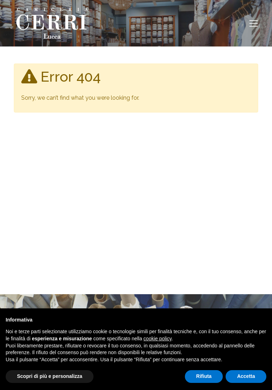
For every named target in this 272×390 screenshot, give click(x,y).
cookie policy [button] (157, 338)
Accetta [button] (246, 376)
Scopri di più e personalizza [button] (49, 376)
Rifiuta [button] (204, 376)
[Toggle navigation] (254, 23)
